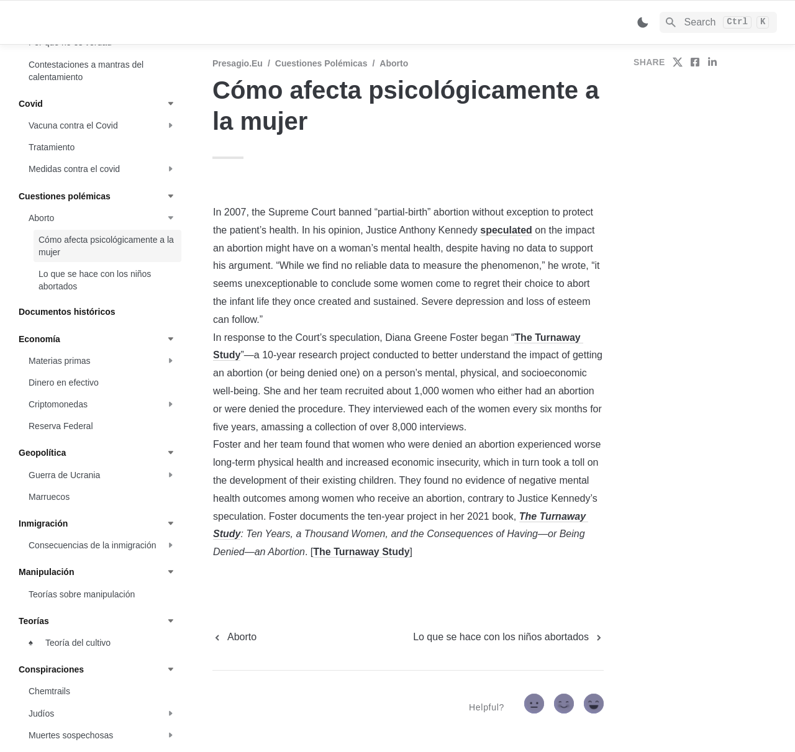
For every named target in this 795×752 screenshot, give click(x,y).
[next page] (508, 637)
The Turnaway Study (361, 551)
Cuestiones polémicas (321, 63)
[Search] (718, 22)
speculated (506, 230)
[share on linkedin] (712, 62)
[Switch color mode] (643, 22)
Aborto (393, 63)
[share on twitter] (678, 62)
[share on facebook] (695, 62)
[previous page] (234, 637)
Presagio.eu (237, 63)
